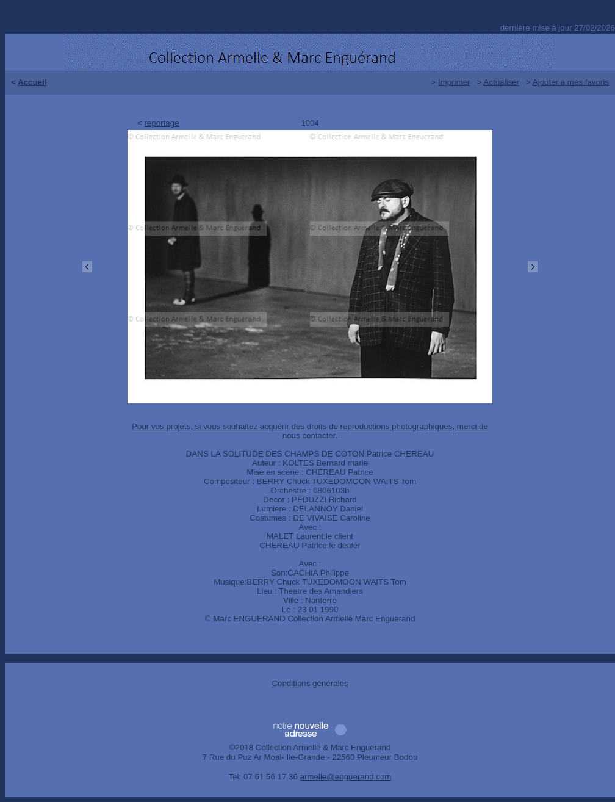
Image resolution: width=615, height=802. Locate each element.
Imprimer (454, 82)
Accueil (32, 82)
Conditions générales (310, 683)
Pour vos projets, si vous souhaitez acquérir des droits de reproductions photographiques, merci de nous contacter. (310, 431)
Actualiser (501, 82)
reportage (162, 123)
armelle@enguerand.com (346, 776)
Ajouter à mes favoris (571, 82)
